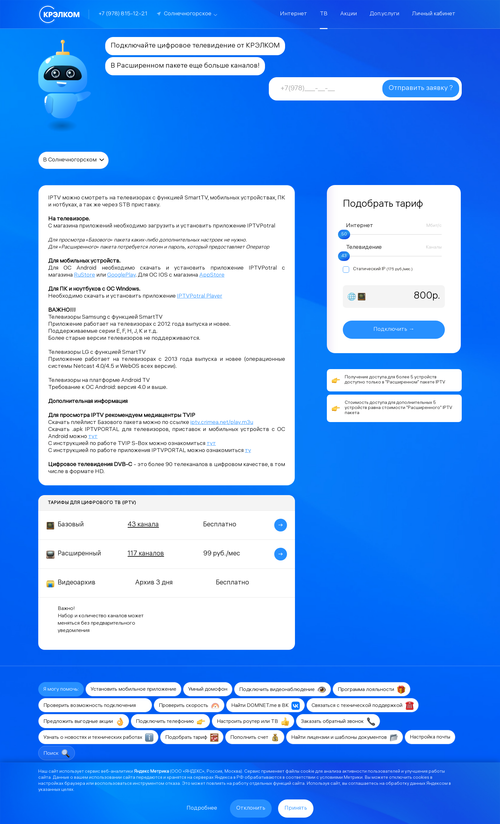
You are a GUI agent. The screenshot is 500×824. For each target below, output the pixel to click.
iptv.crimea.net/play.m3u (221, 423)
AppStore (211, 275)
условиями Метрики (341, 778)
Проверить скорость (189, 706)
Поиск (56, 753)
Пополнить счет (254, 737)
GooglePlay (121, 275)
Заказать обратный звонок (338, 721)
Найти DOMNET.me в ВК (265, 706)
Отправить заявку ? (421, 88)
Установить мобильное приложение (133, 689)
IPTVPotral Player (199, 296)
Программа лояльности (371, 690)
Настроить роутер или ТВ (253, 721)
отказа (172, 784)
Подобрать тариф (191, 737)
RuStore (84, 275)
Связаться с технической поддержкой (363, 706)
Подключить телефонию (170, 721)
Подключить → (393, 330)
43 (344, 256)
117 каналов (146, 554)
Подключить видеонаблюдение (282, 690)
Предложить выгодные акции (83, 721)
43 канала (143, 525)
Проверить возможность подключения (95, 706)
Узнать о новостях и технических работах (98, 737)
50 (344, 234)
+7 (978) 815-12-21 (123, 14)
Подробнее (202, 808)
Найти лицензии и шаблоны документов (344, 737)
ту (248, 451)
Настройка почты (430, 737)
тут (93, 437)
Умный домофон (207, 689)
